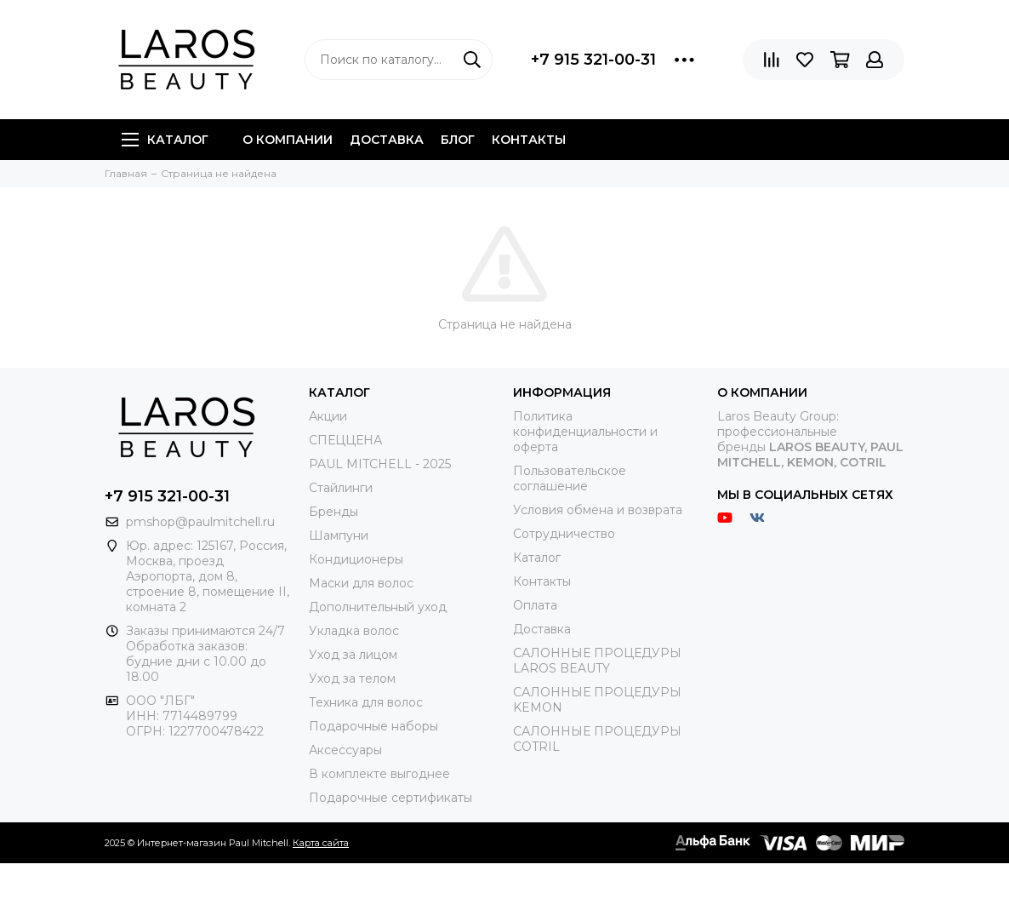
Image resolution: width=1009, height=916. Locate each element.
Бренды (333, 511)
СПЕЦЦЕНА (345, 440)
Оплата (535, 605)
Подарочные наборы (373, 726)
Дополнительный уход (378, 607)
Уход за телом (352, 678)
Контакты (529, 139)
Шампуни (338, 535)
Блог (458, 139)
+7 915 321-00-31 (593, 59)
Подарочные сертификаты (390, 797)
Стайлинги (341, 487)
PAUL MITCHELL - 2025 (380, 464)
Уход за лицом (353, 654)
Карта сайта (321, 843)
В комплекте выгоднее (379, 773)
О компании (287, 139)
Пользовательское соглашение (569, 478)
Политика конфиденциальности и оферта (585, 432)
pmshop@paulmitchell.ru (200, 522)
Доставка (387, 139)
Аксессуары (345, 750)
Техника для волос (366, 702)
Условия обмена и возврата (597, 510)
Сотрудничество (564, 533)
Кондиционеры (356, 559)
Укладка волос (354, 630)
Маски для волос (361, 583)
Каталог (165, 139)
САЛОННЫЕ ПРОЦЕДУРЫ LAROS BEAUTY (597, 660)
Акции (328, 416)
